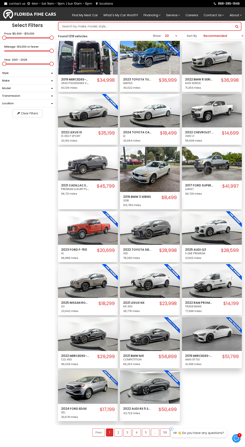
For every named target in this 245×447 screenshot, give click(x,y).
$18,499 (168, 133)
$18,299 (106, 303)
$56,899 (168, 356)
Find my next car (85, 15)
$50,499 (168, 409)
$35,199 (106, 133)
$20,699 (106, 250)
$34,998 (106, 80)
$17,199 (107, 409)
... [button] (155, 432)
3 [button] (127, 432)
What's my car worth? (120, 15)
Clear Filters (27, 113)
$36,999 (168, 80)
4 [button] (137, 432)
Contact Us (214, 15)
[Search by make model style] (145, 26)
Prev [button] (99, 432)
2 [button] (118, 432)
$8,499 (169, 197)
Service (173, 15)
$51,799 (230, 356)
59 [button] (165, 432)
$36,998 (230, 80)
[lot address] (104, 3)
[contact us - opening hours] (60, 3)
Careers (192, 15)
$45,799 (106, 186)
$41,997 (230, 186)
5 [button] (146, 432)
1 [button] (109, 432)
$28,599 (230, 250)
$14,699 (230, 133)
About (236, 15)
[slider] (4, 38)
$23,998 (168, 303)
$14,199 (231, 303)
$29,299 (106, 356)
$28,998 (168, 250)
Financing (152, 15)
